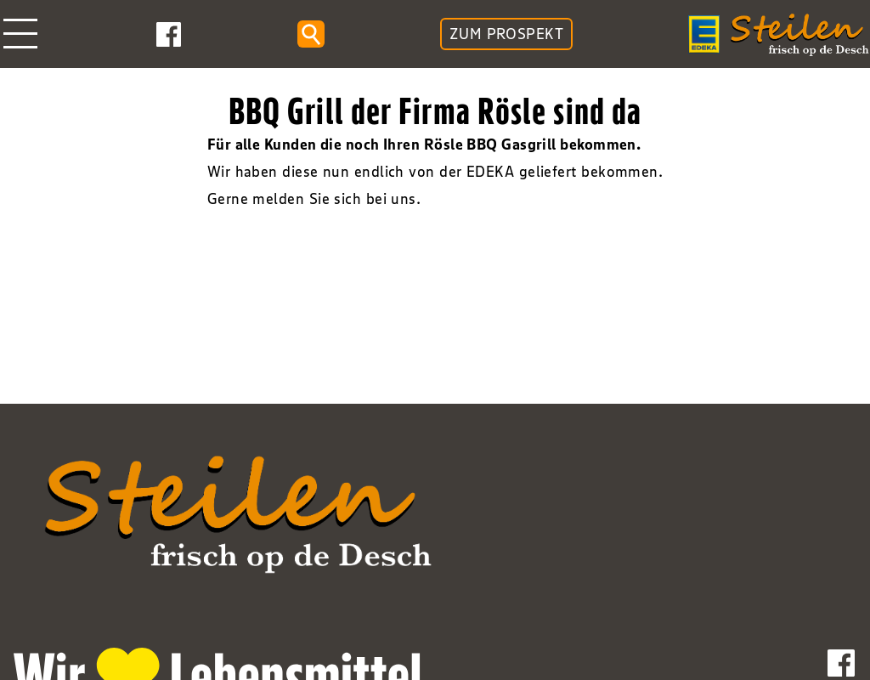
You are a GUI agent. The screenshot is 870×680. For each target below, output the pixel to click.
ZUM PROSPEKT (506, 34)
